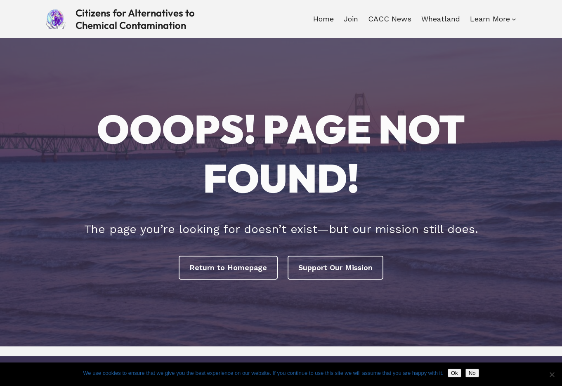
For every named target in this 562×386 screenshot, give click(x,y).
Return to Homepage (228, 267)
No (472, 373)
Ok (454, 373)
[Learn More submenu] (514, 19)
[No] (552, 374)
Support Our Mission (335, 267)
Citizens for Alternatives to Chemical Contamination (135, 19)
